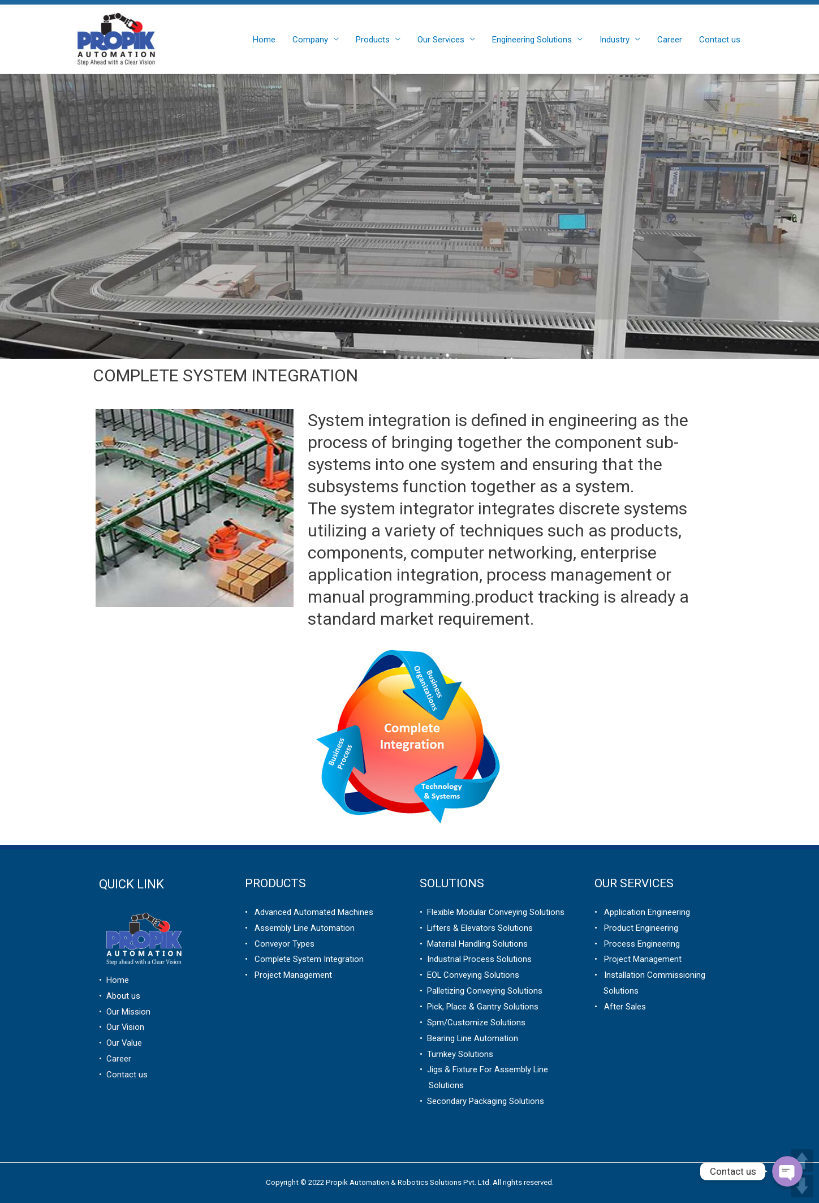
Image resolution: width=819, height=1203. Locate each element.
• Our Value (121, 1043)
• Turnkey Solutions (456, 1054)
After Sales (621, 1007)
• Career (115, 1059)
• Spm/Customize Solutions (472, 1022)
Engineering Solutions (532, 40)
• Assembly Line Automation (300, 928)
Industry (615, 40)
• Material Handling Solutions (474, 944)
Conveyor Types (281, 944)
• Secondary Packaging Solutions (482, 1101)
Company (310, 40)
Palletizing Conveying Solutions (482, 991)
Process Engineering (638, 944)
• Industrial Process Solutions (476, 959)
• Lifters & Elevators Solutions (476, 928)
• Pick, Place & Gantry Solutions (479, 1007)
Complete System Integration (306, 959)
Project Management (290, 975)
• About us (119, 996)
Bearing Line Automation (471, 1038)
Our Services (440, 40)
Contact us (719, 40)
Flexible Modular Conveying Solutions (493, 912)
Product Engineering (637, 928)
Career (669, 40)
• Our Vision (122, 1027)
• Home (114, 980)
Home (264, 40)
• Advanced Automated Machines (309, 912)
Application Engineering (643, 912)
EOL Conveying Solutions (471, 975)
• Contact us (123, 1074)
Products (373, 40)
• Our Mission (124, 1012)
